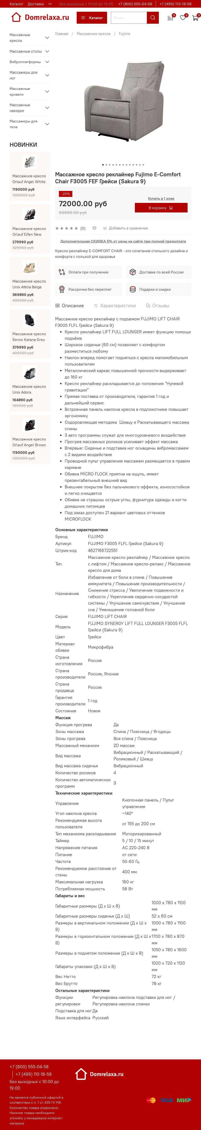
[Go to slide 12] (140, 165)
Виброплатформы (25, 61)
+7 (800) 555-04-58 (135, 3)
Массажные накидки (20, 107)
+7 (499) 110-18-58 (175, 3)
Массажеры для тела (23, 124)
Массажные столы (26, 51)
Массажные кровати (20, 91)
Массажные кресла (93, 33)
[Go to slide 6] (120, 165)
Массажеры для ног (23, 75)
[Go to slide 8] (126, 165)
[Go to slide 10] (133, 165)
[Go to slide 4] (113, 165)
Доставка (36, 3)
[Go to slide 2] (106, 165)
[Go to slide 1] (103, 165)
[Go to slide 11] (136, 165)
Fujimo (124, 33)
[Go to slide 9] (130, 165)
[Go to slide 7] (123, 165)
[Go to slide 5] (116, 165)
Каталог (16, 3)
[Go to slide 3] (109, 165)
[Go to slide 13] (143, 165)
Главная (61, 33)
